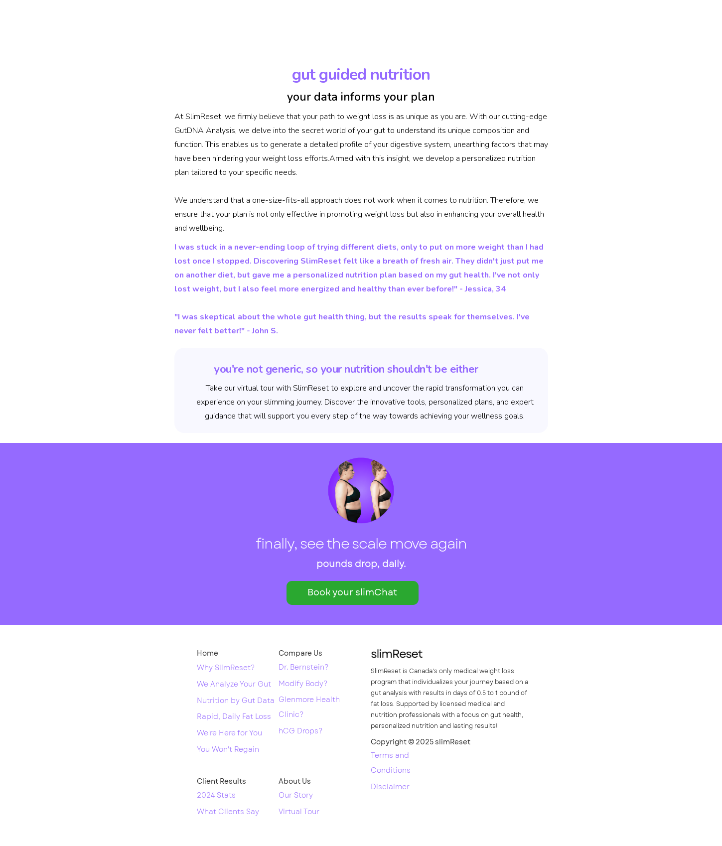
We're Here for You (229, 733)
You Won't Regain (228, 749)
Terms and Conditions (391, 763)
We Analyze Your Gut (234, 684)
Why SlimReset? (226, 668)
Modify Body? (303, 684)
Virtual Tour (299, 812)
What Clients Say (228, 812)
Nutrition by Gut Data (236, 701)
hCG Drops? (300, 731)
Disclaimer (390, 787)
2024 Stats (216, 795)
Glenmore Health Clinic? (309, 707)
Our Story (296, 795)
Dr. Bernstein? (303, 667)
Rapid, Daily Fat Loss (234, 716)
